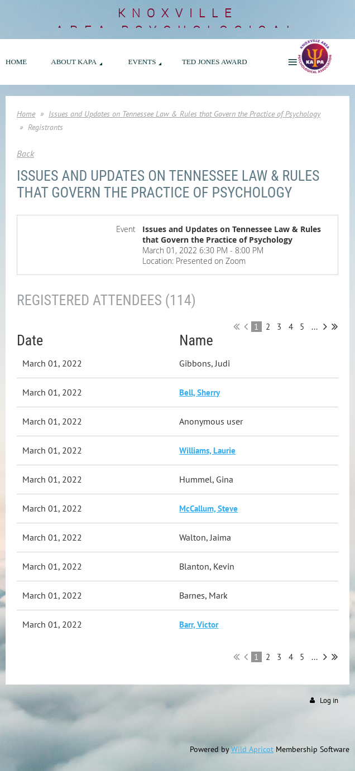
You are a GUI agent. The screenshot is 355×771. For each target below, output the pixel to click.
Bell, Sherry (199, 392)
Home (26, 114)
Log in (329, 700)
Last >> (334, 326)
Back (25, 153)
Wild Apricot (252, 749)
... (314, 326)
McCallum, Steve (208, 508)
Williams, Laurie (207, 450)
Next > (325, 326)
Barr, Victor (198, 624)
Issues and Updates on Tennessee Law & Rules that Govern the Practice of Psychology (184, 114)
